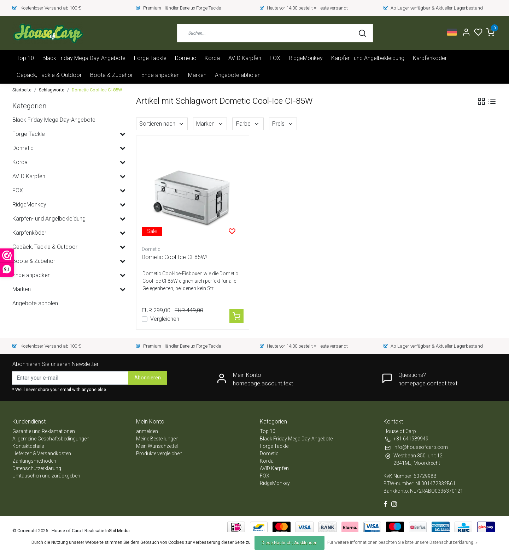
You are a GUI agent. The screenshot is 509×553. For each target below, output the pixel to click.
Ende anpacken (160, 75)
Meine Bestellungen (157, 438)
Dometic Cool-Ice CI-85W (97, 89)
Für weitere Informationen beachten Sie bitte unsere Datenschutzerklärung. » (402, 542)
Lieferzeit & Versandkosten (41, 453)
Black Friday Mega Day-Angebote (83, 58)
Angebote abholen (238, 75)
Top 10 (25, 58)
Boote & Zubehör (111, 75)
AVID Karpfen (244, 58)
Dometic (185, 58)
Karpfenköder (430, 58)
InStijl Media (117, 530)
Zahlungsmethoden (34, 461)
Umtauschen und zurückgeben (46, 476)
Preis (283, 123)
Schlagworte (51, 89)
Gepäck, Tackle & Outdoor (49, 75)
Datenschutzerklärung (36, 468)
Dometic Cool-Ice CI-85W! (174, 257)
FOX (275, 58)
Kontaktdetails (28, 446)
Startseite (21, 89)
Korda (212, 58)
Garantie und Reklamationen (43, 431)
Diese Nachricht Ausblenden (289, 542)
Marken (197, 75)
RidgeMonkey (306, 58)
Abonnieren (147, 378)
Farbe (248, 123)
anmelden (147, 431)
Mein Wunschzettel (157, 446)
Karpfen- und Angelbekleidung (367, 58)
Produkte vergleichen (159, 453)
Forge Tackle (150, 58)
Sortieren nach (162, 123)
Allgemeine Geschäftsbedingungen (50, 438)
